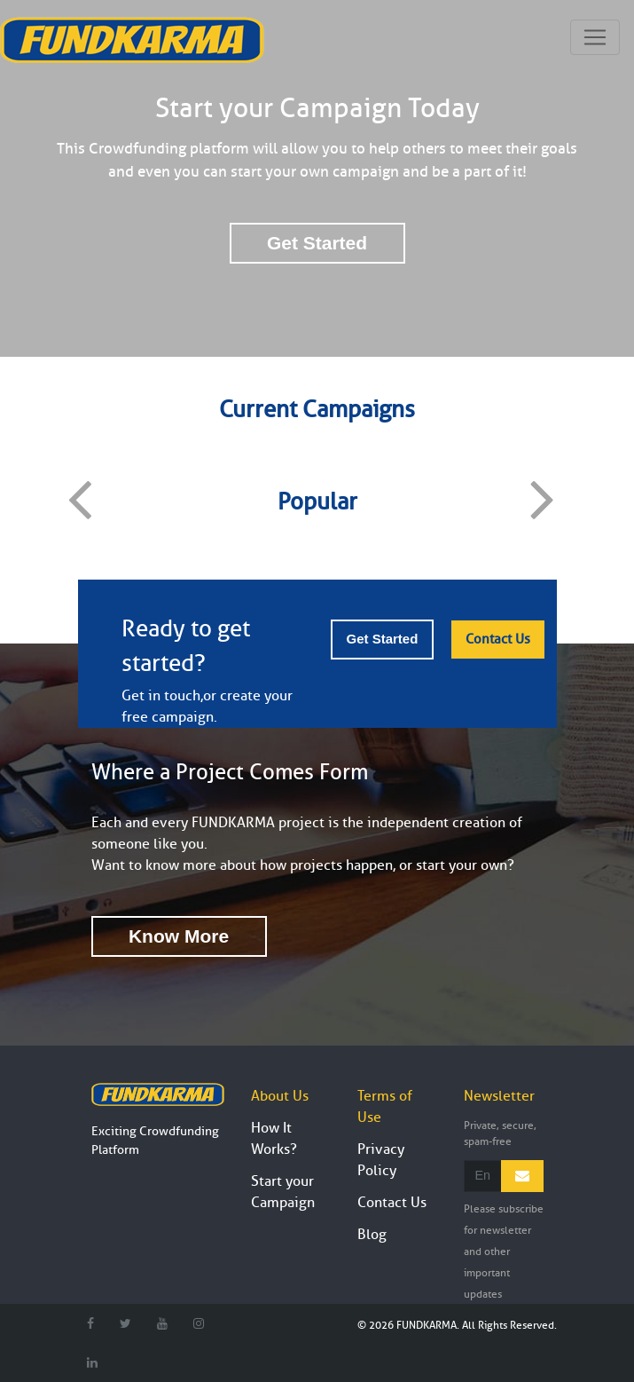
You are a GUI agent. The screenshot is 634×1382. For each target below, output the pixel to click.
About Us (280, 1096)
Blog (372, 1235)
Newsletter (499, 1096)
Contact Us (498, 639)
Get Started (317, 243)
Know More (179, 936)
